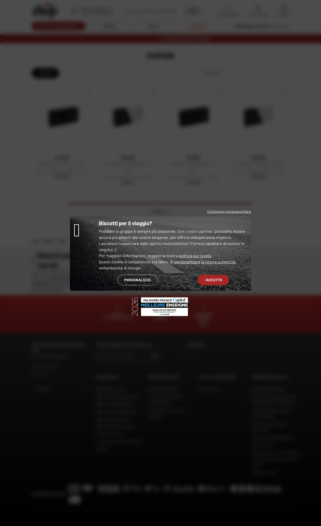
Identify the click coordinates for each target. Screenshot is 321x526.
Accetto (213, 280)
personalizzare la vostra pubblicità (204, 261)
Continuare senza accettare (229, 211)
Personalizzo (137, 280)
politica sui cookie (195, 255)
